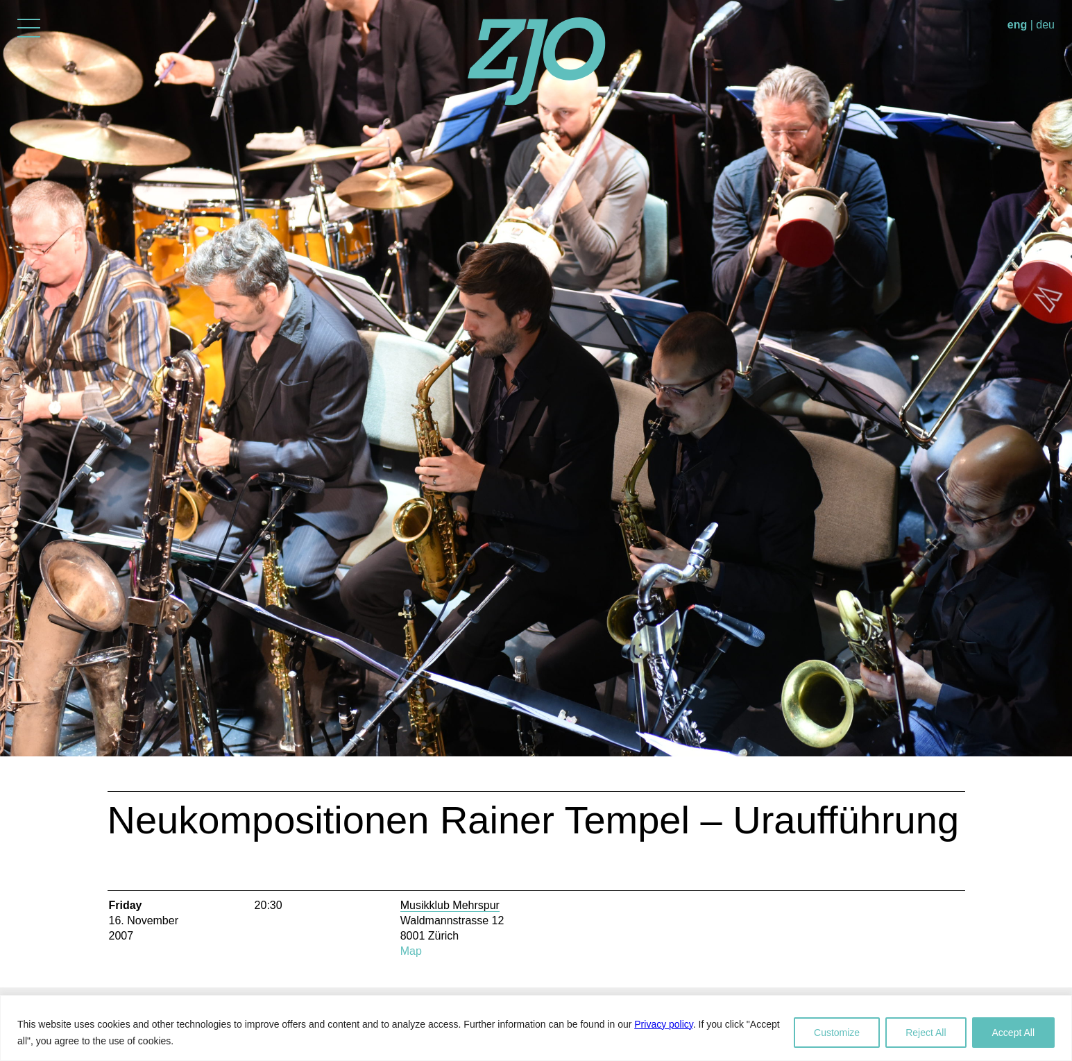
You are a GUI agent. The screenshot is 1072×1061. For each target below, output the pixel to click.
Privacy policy (663, 1024)
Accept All (1013, 1032)
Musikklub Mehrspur (450, 905)
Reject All (925, 1032)
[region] (536, 1028)
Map (411, 951)
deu (1045, 25)
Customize (837, 1032)
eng (1017, 25)
